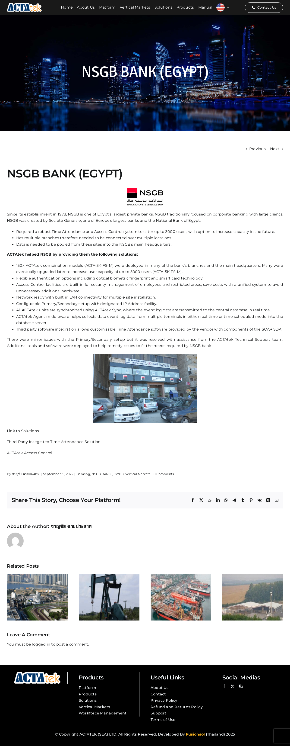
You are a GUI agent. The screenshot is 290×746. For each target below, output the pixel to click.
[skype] (241, 686)
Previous (257, 149)
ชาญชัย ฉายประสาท (26, 474)
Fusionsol (195, 734)
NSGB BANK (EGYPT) (107, 474)
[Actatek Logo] (24, 5)
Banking (83, 474)
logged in (41, 644)
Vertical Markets (137, 474)
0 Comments (164, 474)
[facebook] (224, 686)
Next (274, 149)
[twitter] (232, 686)
